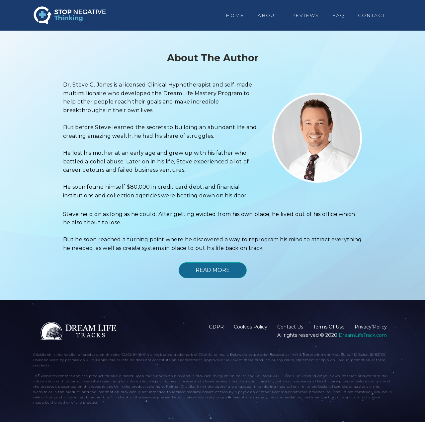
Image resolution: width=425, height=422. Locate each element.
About (268, 15)
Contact (371, 15)
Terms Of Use (329, 327)
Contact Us (290, 327)
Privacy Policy (371, 327)
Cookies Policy (250, 327)
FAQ (338, 15)
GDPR (216, 327)
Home (235, 15)
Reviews (305, 15)
